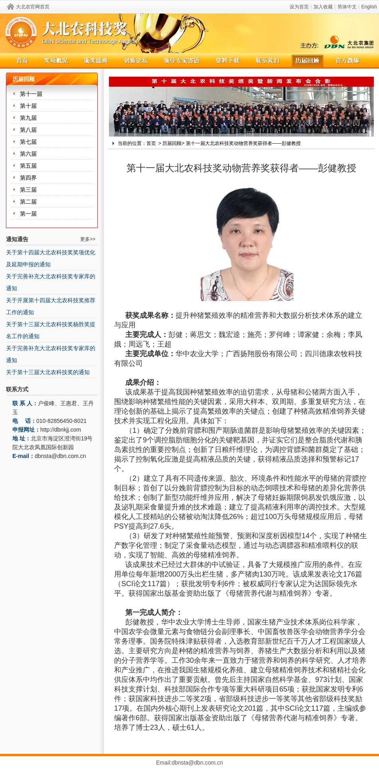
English (369, 7)
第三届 (28, 189)
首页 (151, 143)
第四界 (28, 177)
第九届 (28, 118)
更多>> (87, 239)
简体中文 (347, 7)
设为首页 (299, 7)
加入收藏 (323, 7)
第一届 (28, 213)
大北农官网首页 (32, 7)
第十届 (28, 106)
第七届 (28, 142)
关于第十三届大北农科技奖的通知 (48, 372)
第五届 (28, 166)
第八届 (28, 130)
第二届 (28, 201)
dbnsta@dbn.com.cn (60, 456)
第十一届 (31, 94)
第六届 (28, 154)
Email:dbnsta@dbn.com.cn (189, 762)
